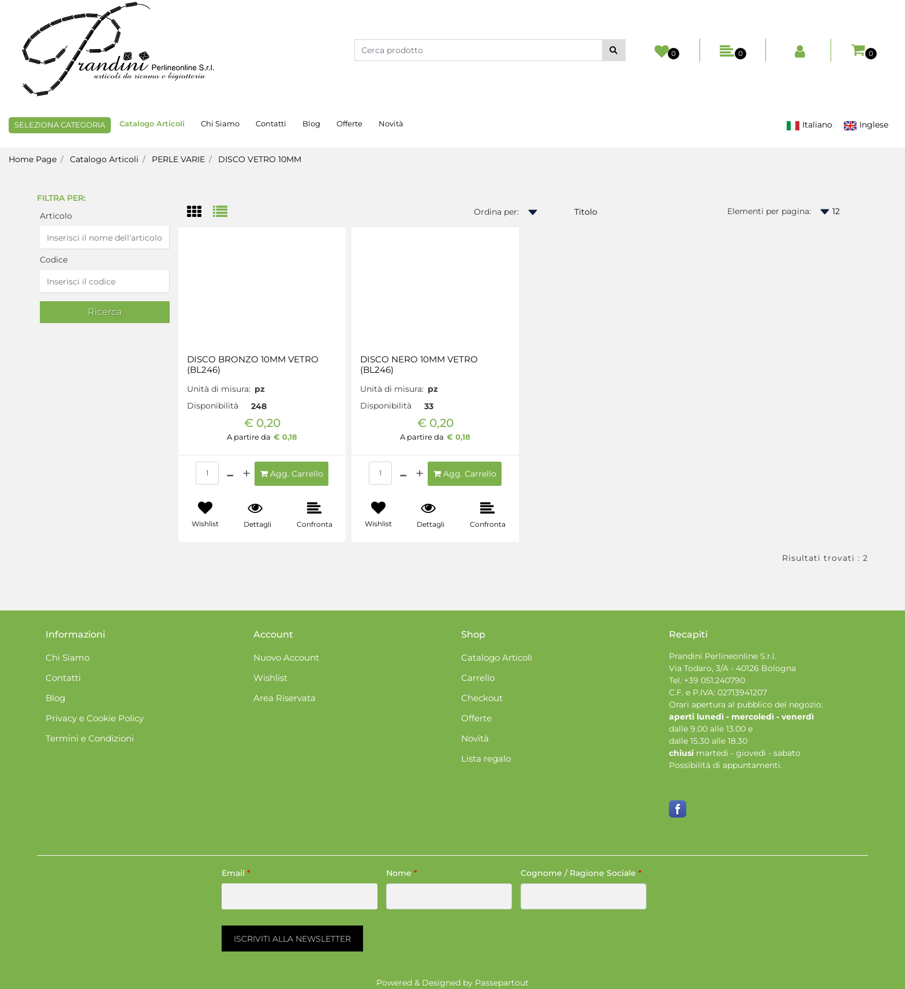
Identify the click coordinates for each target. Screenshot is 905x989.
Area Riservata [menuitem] (284, 697)
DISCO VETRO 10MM (259, 159)
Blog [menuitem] (311, 123)
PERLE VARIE (178, 159)
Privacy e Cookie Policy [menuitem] (95, 718)
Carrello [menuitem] (478, 677)
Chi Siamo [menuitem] (220, 123)
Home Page (33, 159)
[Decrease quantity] (230, 474)
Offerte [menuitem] (349, 123)
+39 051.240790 (714, 680)
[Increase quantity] (246, 474)
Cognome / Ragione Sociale (581, 873)
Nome (401, 873)
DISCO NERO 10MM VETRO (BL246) (419, 364)
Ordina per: (496, 212)
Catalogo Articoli (104, 159)
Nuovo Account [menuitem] (286, 657)
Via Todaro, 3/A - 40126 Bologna (732, 668)
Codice (54, 259)
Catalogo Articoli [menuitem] (152, 123)
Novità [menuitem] (391, 123)
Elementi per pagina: (769, 211)
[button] (614, 50)
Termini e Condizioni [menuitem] (90, 738)
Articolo (56, 216)
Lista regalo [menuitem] (486, 758)
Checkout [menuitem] (482, 697)
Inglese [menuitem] (865, 125)
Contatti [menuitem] (271, 123)
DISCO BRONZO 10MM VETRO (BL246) (253, 364)
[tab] (200, 212)
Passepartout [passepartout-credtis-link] (502, 982)
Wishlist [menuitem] (270, 677)
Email (236, 873)
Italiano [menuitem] (809, 125)
